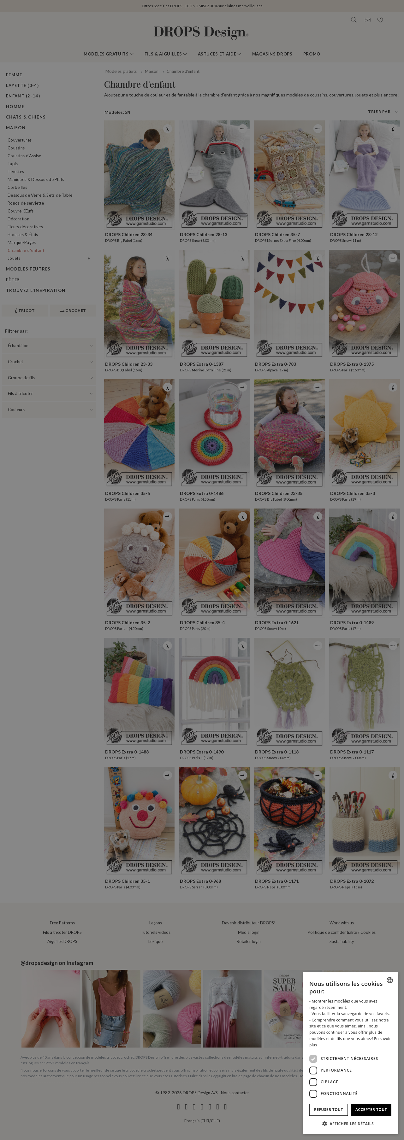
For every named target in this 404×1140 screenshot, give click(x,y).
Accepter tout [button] (371, 1109)
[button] (350, 1123)
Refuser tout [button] (328, 1109)
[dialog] (350, 1053)
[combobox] (390, 980)
